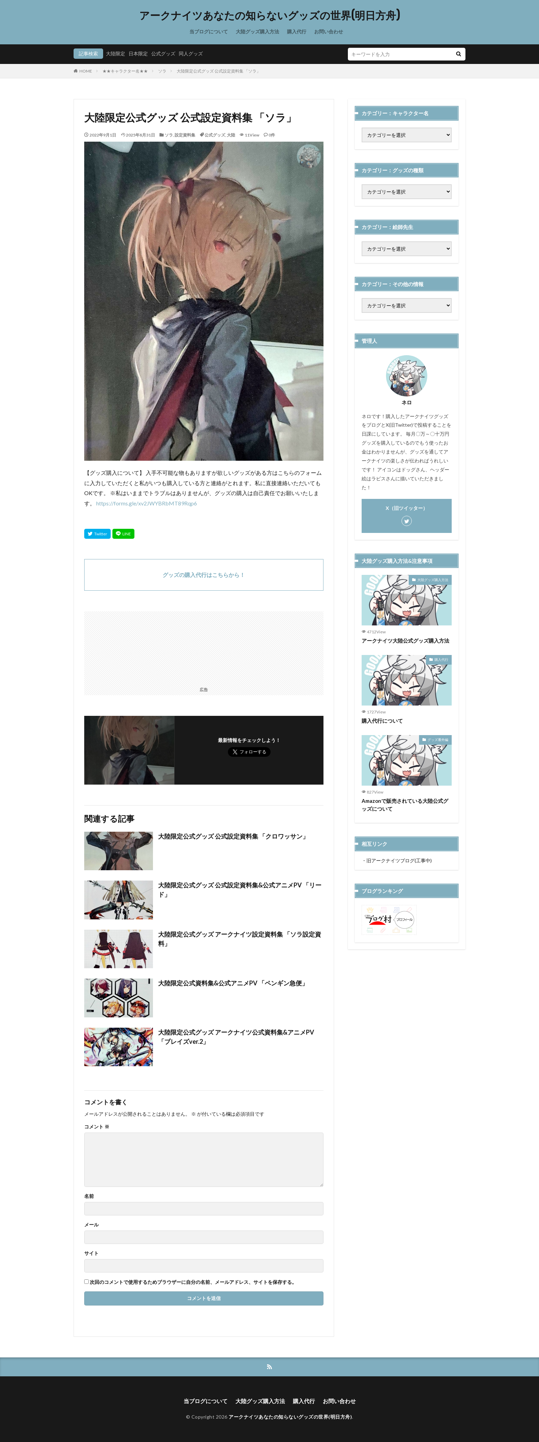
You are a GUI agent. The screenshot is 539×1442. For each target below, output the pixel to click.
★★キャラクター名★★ (125, 71)
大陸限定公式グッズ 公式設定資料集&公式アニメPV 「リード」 (239, 889)
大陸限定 (115, 53)
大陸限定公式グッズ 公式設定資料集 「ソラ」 (219, 71)
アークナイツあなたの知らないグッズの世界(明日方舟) (269, 15)
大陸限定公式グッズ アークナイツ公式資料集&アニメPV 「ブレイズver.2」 (236, 1036)
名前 (89, 1196)
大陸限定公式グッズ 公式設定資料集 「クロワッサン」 (233, 836)
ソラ (162, 71)
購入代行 (296, 31)
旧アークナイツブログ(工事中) (399, 860)
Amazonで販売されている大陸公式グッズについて (405, 805)
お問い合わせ (328, 31)
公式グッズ (163, 53)
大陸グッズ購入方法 (257, 31)
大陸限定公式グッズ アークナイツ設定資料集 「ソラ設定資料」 (239, 938)
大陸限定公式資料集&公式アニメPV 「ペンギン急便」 (233, 983)
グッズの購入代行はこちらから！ (204, 574)
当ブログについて (208, 31)
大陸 (231, 135)
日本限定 (138, 53)
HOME (85, 71)
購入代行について (382, 721)
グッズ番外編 (438, 740)
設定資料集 (185, 135)
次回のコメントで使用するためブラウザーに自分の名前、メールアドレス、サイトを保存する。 (193, 1282)
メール (91, 1224)
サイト (91, 1253)
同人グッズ (191, 53)
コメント (96, 1126)
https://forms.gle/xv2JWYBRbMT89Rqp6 (146, 503)
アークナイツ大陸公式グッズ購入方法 (405, 640)
